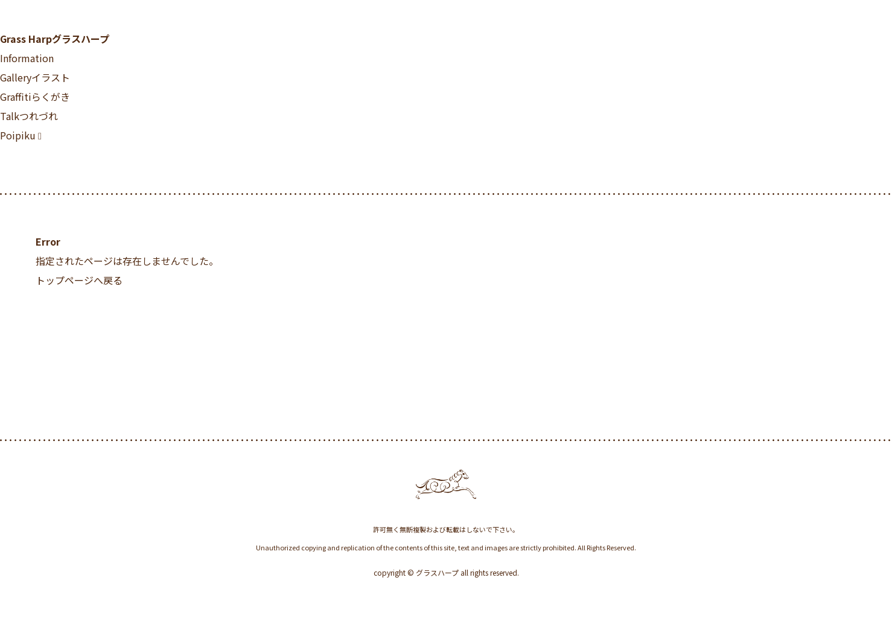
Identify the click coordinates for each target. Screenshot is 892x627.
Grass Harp (54, 38)
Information (27, 58)
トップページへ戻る (79, 280)
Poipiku (18, 135)
